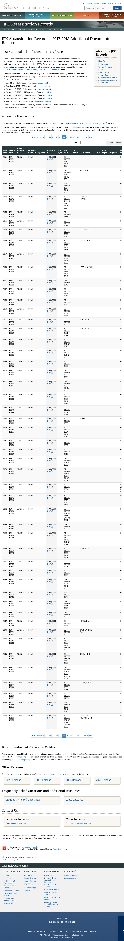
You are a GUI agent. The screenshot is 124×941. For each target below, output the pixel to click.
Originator (113, 152)
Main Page (102, 61)
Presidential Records (11, 891)
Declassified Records (51, 890)
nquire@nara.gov (19, 823)
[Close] (121, 918)
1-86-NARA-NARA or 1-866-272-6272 (62, 937)
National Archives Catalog (10, 887)
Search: (77, 142)
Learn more (102, 937)
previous (40, 137)
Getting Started (49, 875)
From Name (85, 152)
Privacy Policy (53, 931)
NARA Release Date (20, 150)
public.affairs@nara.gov (81, 823)
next (86, 137)
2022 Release (73, 780)
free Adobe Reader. (30, 847)
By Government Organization (9, 882)
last (91, 137)
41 (53, 137)
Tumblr (62, 922)
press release (41, 83)
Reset (118, 143)
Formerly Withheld (32, 151)
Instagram (58, 922)
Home (6, 29)
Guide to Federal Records (50, 886)
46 (71, 137)
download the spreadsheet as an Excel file (87, 123)
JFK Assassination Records (37, 29)
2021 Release (103, 780)
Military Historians (30, 878)
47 (74, 137)
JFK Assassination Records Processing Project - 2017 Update (32, 69)
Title (97, 152)
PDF (49, 159)
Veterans (27, 891)
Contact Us (117, 3)
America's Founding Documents (111, 15)
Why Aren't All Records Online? (52, 898)
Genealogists (28, 875)
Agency (41, 152)
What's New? (70, 871)
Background (103, 64)
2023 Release (43, 780)
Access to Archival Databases (10, 894)
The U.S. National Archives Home (26, 6)
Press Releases (74, 799)
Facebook (50, 922)
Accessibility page (59, 849)
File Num (66, 151)
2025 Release (13, 780)
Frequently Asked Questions (23, 799)
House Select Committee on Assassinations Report (107, 74)
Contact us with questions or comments (16, 860)
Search (117, 8)
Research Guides (52, 871)
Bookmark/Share (104, 3)
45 (67, 137)
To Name (75, 151)
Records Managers (30, 888)
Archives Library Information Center (10, 899)
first (33, 137)
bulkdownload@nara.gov (22, 759)
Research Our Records (12, 15)
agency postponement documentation (55, 774)
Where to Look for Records (50, 893)
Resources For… (31, 871)
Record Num (12, 151)
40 (50, 137)
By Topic (7, 875)
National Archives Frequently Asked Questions (50, 880)
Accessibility (41, 931)
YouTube (65, 922)
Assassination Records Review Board (107, 81)
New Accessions (70, 878)
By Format (7, 878)
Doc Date (51, 151)
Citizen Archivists (89, 3)
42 (57, 137)
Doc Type (60, 151)
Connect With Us (62, 918)
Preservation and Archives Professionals (30, 883)
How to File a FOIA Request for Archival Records (51, 904)
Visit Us (86, 15)
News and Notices (70, 875)
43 (60, 137)
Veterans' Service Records (37, 15)
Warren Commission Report (106, 68)
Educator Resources (62, 15)
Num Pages (104, 151)
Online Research (12, 871)
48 (78, 137)
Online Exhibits (9, 903)
